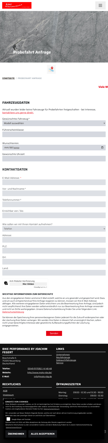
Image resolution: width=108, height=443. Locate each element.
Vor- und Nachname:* (14, 199)
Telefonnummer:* (11, 210)
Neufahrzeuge (63, 357)
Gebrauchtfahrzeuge (66, 360)
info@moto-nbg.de (43, 376)
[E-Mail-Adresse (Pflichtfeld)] (54, 193)
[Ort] (54, 272)
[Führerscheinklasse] (54, 134)
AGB (5, 390)
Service (59, 362)
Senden (54, 333)
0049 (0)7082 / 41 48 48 (40, 368)
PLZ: (4, 257)
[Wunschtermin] (54, 147)
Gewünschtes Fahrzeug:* (16, 118)
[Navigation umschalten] (100, 5)
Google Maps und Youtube (21, 419)
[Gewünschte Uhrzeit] (54, 158)
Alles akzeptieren (42, 434)
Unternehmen (63, 354)
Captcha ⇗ (40, 287)
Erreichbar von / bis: (13, 221)
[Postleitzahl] (54, 261)
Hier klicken (28, 284)
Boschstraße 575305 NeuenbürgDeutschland (11, 360)
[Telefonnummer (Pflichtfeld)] (54, 215)
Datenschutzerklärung (13, 312)
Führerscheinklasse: (13, 130)
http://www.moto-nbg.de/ (39, 372)
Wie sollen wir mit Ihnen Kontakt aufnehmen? (27, 235)
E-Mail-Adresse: (11, 188)
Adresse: (7, 246)
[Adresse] (54, 250)
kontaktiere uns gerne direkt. (18, 112)
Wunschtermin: (10, 143)
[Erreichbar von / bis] (54, 226)
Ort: (4, 268)
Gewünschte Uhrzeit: (13, 154)
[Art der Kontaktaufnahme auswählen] (54, 239)
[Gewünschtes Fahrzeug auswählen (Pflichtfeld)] (54, 123)
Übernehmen (16, 434)
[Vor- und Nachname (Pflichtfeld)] (54, 204)
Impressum (8, 395)
